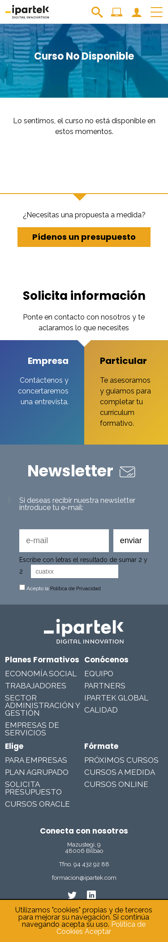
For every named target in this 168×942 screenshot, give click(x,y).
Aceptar (98, 931)
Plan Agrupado (37, 772)
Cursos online (116, 784)
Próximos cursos (121, 760)
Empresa (48, 360)
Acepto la (60, 588)
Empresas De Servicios (32, 729)
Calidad (101, 709)
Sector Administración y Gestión (42, 705)
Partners (104, 685)
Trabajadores (35, 685)
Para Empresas (36, 760)
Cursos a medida (119, 772)
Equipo (98, 673)
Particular (123, 360)
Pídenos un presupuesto (84, 236)
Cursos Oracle (37, 803)
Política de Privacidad (75, 588)
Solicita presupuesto (33, 788)
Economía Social (41, 673)
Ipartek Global (116, 697)
